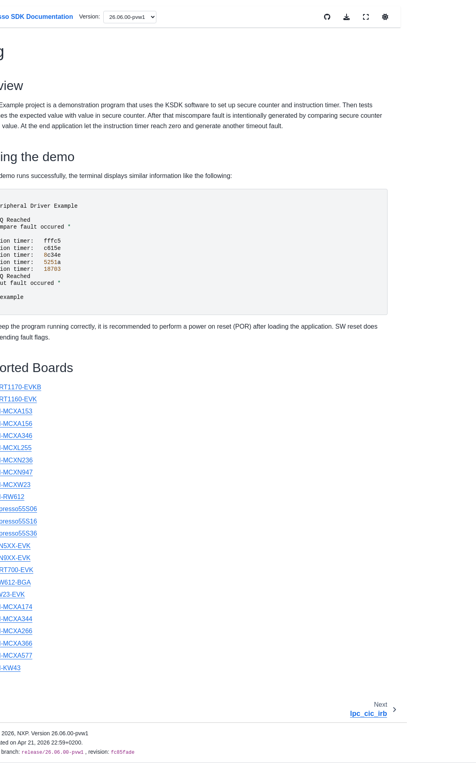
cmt (28, 129)
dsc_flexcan (38, 563)
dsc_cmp (35, 436)
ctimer (31, 219)
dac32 (31, 270)
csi (27, 206)
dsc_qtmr (35, 691)
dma (29, 321)
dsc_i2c (33, 589)
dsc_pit (32, 653)
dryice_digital (40, 397)
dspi (28, 716)
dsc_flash (35, 550)
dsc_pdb (34, 640)
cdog (30, 78)
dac (28, 231)
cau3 (29, 53)
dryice (31, 384)
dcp (28, 308)
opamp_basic (40, 627)
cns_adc (34, 155)
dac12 (31, 244)
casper (32, 40)
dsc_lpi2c (35, 601)
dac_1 (31, 282)
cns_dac (34, 167)
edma (30, 755)
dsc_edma (36, 512)
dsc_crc (33, 461)
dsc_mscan (38, 614)
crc (27, 193)
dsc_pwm (35, 665)
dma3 (30, 333)
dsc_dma (35, 499)
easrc (30, 729)
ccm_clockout (40, 65)
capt (28, 27)
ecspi (30, 742)
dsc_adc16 (37, 410)
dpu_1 (31, 372)
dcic (28, 295)
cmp (28, 104)
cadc (29, 14)
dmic (29, 346)
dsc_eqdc (35, 525)
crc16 (30, 474)
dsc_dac (34, 487)
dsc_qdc (34, 678)
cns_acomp (38, 142)
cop (28, 180)
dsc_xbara (36, 704)
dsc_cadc (35, 423)
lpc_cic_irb (37, 91)
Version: (254, 16)
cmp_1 (32, 116)
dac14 (31, 257)
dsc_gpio (35, 576)
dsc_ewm (35, 538)
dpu (28, 359)
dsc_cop (34, 448)
